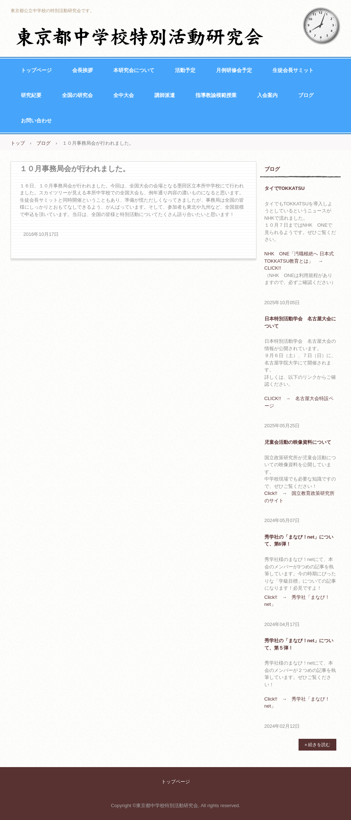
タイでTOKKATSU (284, 188)
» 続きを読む (317, 744)
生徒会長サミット (293, 70)
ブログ (306, 95)
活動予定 (185, 70)
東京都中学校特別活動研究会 (140, 37)
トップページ (36, 70)
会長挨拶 (82, 70)
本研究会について (133, 70)
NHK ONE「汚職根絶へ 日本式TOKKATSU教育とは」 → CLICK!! (299, 261)
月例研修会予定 (234, 70)
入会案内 (267, 95)
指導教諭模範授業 (216, 95)
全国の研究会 (77, 95)
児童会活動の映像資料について (297, 442)
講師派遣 (164, 95)
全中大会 (123, 95)
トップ (18, 143)
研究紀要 (31, 95)
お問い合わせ (36, 120)
